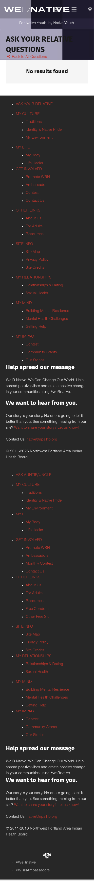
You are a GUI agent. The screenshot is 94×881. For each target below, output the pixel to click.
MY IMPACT (26, 337)
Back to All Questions (26, 57)
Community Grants (41, 353)
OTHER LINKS (28, 211)
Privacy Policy (37, 260)
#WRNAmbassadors (33, 871)
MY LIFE (23, 148)
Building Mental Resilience (47, 311)
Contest (32, 193)
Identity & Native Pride (44, 130)
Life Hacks (34, 163)
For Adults (34, 226)
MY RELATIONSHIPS (33, 278)
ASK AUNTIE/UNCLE (33, 475)
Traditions (34, 122)
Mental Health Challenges (47, 319)
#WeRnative (26, 863)
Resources (34, 234)
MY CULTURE (27, 114)
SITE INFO (24, 244)
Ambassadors (37, 185)
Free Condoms (38, 609)
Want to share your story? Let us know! (46, 428)
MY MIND (24, 303)
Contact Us (35, 201)
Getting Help (36, 327)
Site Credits (35, 268)
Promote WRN (38, 177)
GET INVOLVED (29, 169)
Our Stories (35, 360)
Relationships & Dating (44, 286)
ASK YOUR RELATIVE (34, 104)
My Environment (39, 138)
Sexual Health (37, 293)
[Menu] (57, 9)
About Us (33, 219)
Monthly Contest (39, 564)
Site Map (33, 252)
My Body (33, 156)
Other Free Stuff (39, 617)
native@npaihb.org (41, 440)
